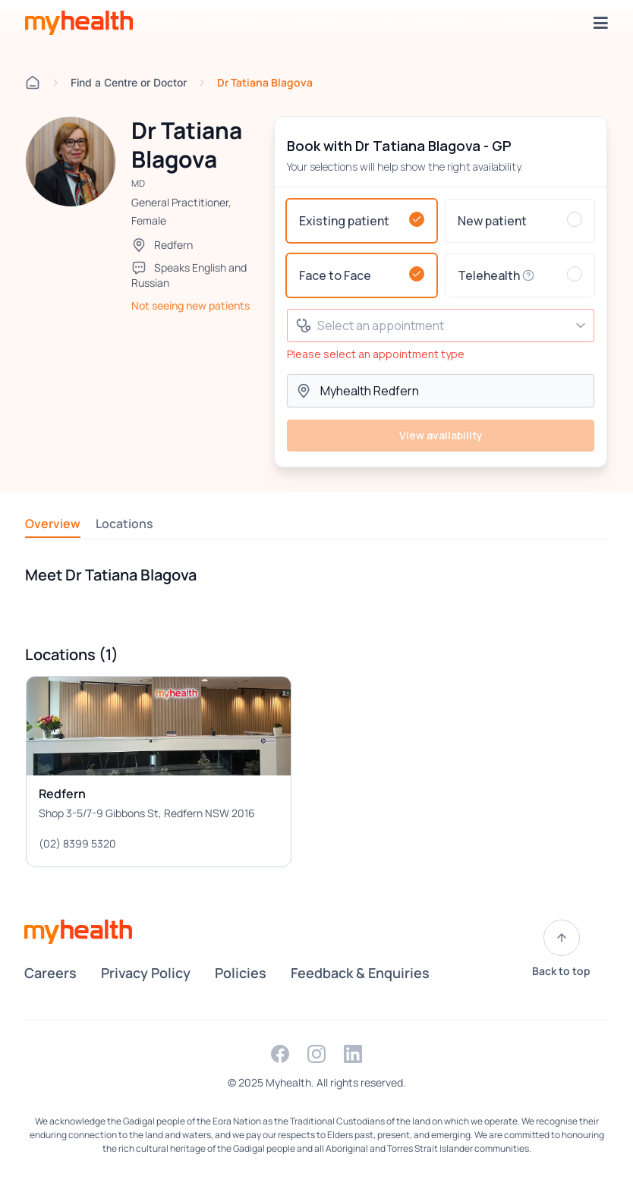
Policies (240, 973)
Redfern (173, 244)
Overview (52, 523)
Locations (124, 523)
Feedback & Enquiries (360, 973)
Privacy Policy (146, 973)
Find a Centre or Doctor (129, 82)
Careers (50, 973)
